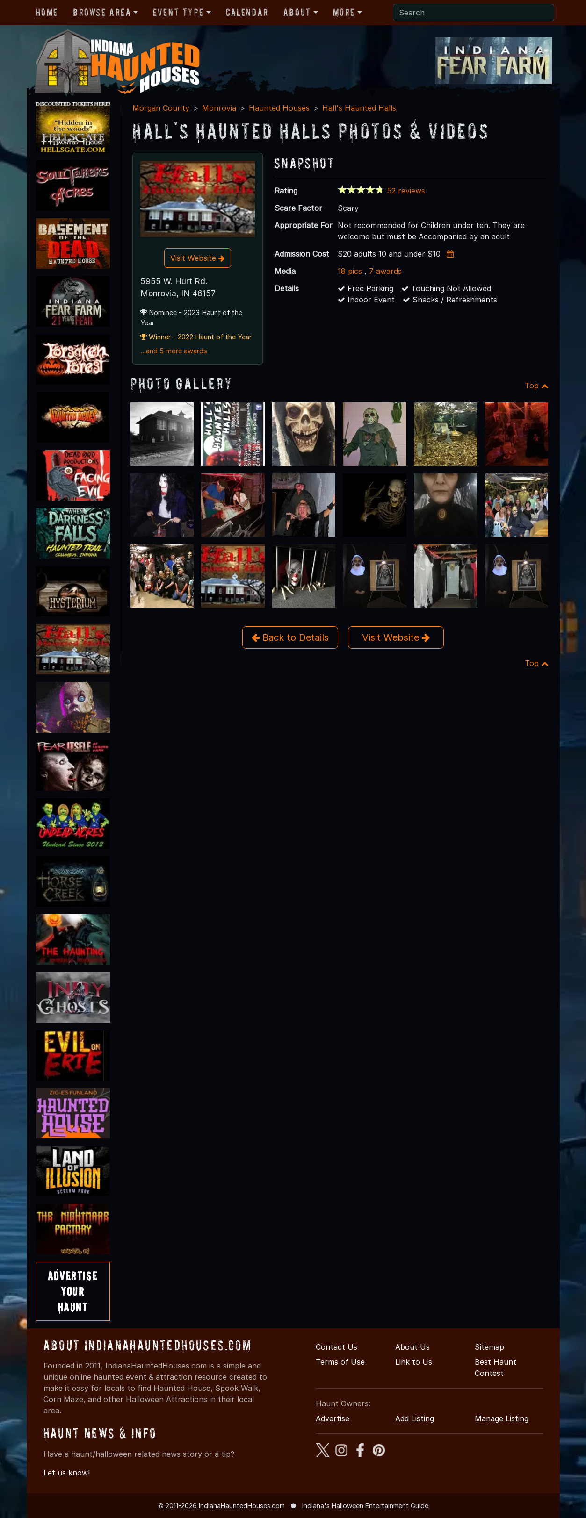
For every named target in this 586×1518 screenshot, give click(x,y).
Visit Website (197, 258)
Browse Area (102, 12)
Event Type (178, 12)
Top (537, 385)
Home (47, 12)
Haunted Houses (279, 108)
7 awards (385, 271)
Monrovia (219, 108)
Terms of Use (340, 1362)
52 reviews (406, 190)
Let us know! (66, 1472)
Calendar (247, 12)
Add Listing (414, 1418)
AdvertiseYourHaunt (73, 1291)
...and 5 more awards (173, 351)
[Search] (473, 12)
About (297, 12)
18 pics (350, 271)
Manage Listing (501, 1418)
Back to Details (290, 637)
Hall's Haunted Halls (359, 108)
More (344, 12)
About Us (412, 1347)
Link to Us (413, 1362)
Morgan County (160, 108)
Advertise (332, 1418)
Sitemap (489, 1347)
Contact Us (336, 1347)
